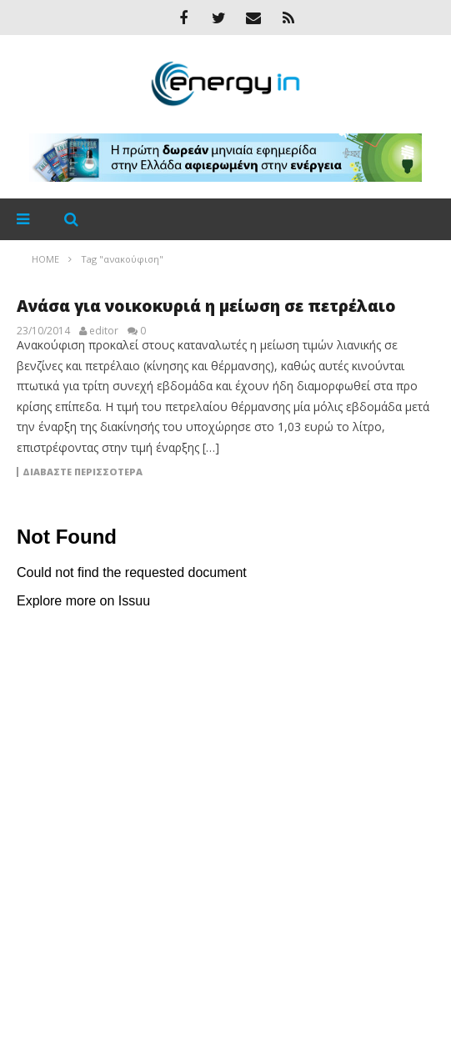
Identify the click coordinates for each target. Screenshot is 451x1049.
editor (103, 331)
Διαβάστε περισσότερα (83, 472)
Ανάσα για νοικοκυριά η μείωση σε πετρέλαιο (206, 306)
